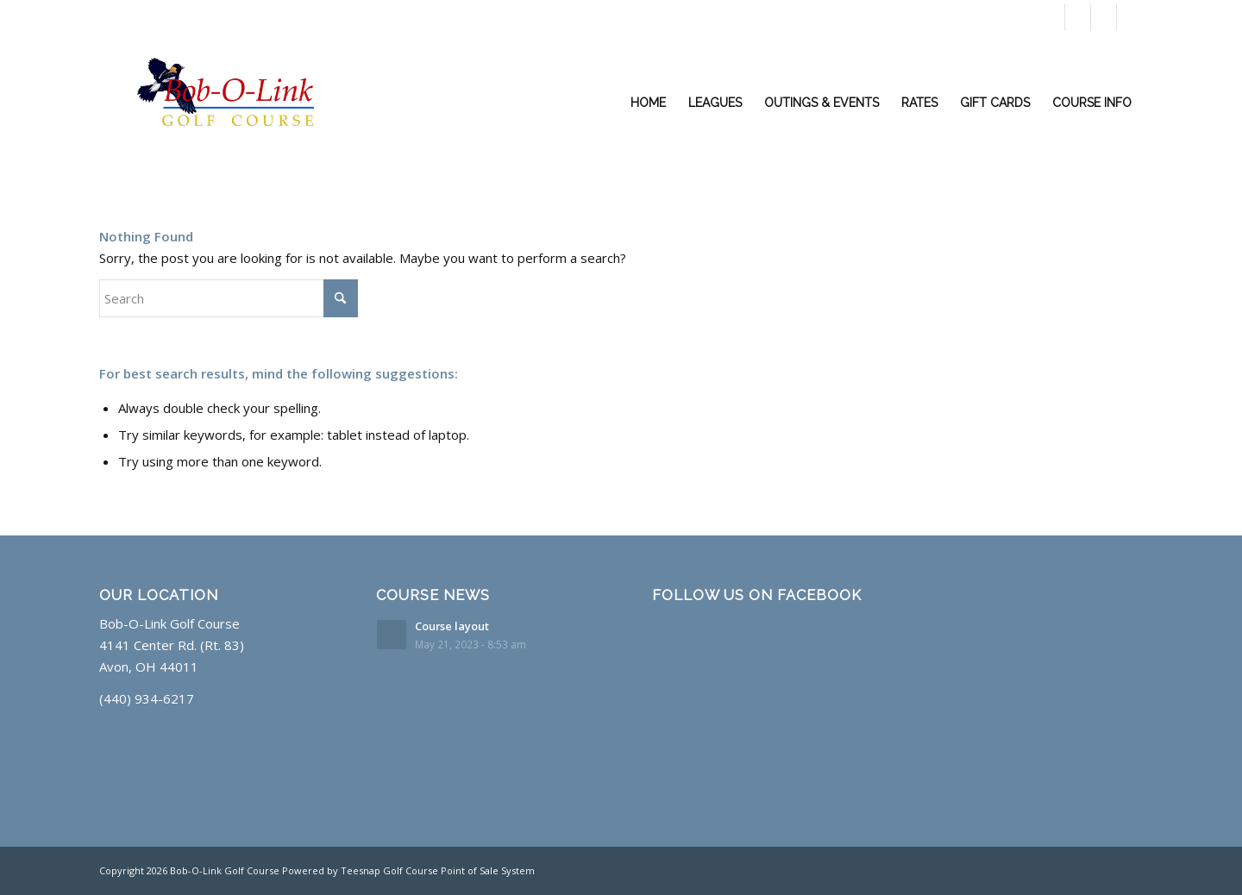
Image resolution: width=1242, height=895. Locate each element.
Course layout (452, 626)
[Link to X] (1051, 17)
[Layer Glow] (238, 102)
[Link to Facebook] (1077, 17)
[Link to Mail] (1130, 17)
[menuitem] (648, 102)
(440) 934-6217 (885, 17)
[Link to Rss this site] (1103, 17)
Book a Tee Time (984, 17)
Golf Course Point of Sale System (459, 870)
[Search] (228, 298)
